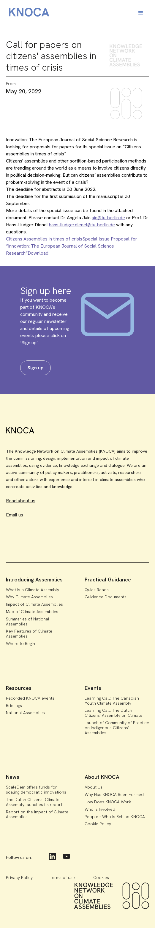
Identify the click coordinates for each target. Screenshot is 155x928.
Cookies (101, 877)
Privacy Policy (19, 877)
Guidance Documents (105, 596)
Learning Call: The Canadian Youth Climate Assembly (112, 700)
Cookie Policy (98, 823)
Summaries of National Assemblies (27, 621)
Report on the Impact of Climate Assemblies (37, 814)
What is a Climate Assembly (32, 589)
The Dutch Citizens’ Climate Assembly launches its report (34, 802)
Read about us (20, 501)
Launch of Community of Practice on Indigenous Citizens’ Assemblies (117, 727)
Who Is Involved (100, 809)
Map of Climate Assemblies (32, 611)
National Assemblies (25, 712)
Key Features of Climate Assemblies (29, 633)
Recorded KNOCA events (30, 698)
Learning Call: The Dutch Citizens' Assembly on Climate (113, 713)
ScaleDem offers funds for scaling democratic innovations (36, 789)
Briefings (14, 705)
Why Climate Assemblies (29, 596)
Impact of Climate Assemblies (34, 604)
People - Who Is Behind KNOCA (115, 816)
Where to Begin (20, 643)
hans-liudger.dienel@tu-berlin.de (82, 225)
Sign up (35, 368)
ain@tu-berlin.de (108, 217)
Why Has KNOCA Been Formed (114, 794)
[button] (140, 13)
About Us (93, 787)
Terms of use (62, 877)
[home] (27, 13)
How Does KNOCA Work (108, 802)
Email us (14, 515)
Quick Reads (97, 589)
